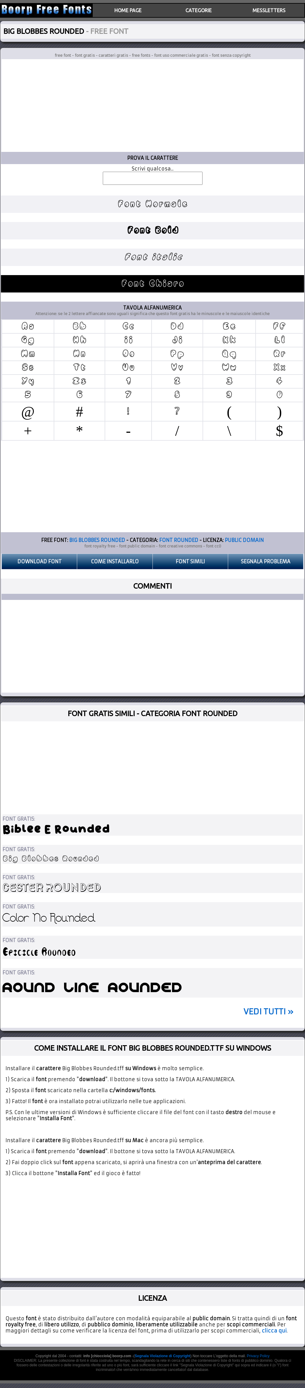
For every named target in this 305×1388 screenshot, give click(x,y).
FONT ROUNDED (178, 540)
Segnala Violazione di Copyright (162, 1356)
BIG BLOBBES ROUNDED (97, 540)
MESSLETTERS (269, 10)
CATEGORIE (198, 10)
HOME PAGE (128, 10)
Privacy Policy (258, 1356)
